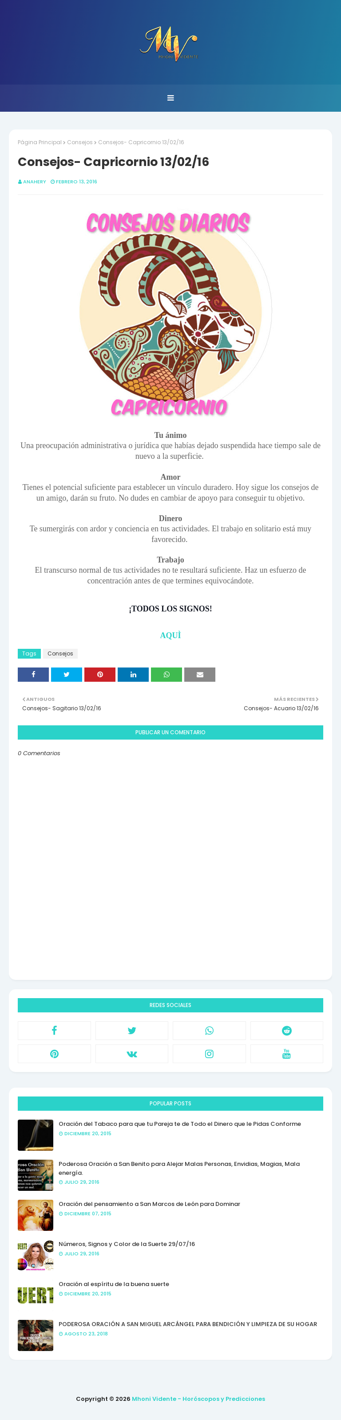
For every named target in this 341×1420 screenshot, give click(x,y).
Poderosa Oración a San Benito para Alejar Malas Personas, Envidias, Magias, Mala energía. (179, 1168)
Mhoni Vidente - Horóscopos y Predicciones (198, 1399)
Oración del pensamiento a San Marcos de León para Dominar (149, 1204)
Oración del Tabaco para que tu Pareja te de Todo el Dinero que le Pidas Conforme (180, 1124)
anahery (34, 181)
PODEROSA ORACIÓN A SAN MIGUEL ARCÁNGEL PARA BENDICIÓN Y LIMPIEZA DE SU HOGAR (188, 1324)
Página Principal (40, 142)
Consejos (80, 142)
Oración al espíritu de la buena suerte (114, 1284)
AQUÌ (170, 635)
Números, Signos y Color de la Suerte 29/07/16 (127, 1244)
